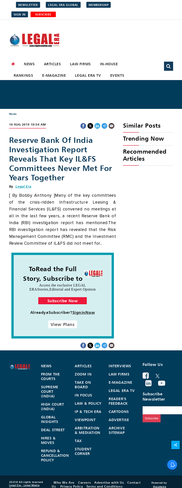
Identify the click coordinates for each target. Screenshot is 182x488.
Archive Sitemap (117, 430)
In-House (109, 64)
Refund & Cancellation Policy (55, 455)
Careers (84, 482)
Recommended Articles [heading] (145, 155)
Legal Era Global (63, 5)
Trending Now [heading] (143, 138)
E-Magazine (54, 75)
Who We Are (64, 482)
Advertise (119, 419)
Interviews (120, 366)
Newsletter (28, 5)
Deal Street (53, 430)
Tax (78, 440)
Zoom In (83, 374)
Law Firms (80, 64)
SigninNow (83, 312)
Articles (52, 64)
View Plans (63, 324)
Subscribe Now (62, 300)
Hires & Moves (48, 440)
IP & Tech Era (88, 411)
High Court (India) (52, 406)
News (29, 64)
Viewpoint (85, 419)
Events (117, 75)
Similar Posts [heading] (142, 125)
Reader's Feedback (118, 401)
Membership (98, 5)
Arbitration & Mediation (87, 430)
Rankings (23, 75)
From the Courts (50, 376)
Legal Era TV (88, 75)
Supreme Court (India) (49, 391)
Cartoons (119, 411)
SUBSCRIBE (43, 14)
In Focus (83, 395)
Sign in (20, 14)
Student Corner (83, 451)
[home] (13, 63)
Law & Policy (88, 403)
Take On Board (83, 384)
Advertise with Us (109, 482)
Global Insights (49, 419)
